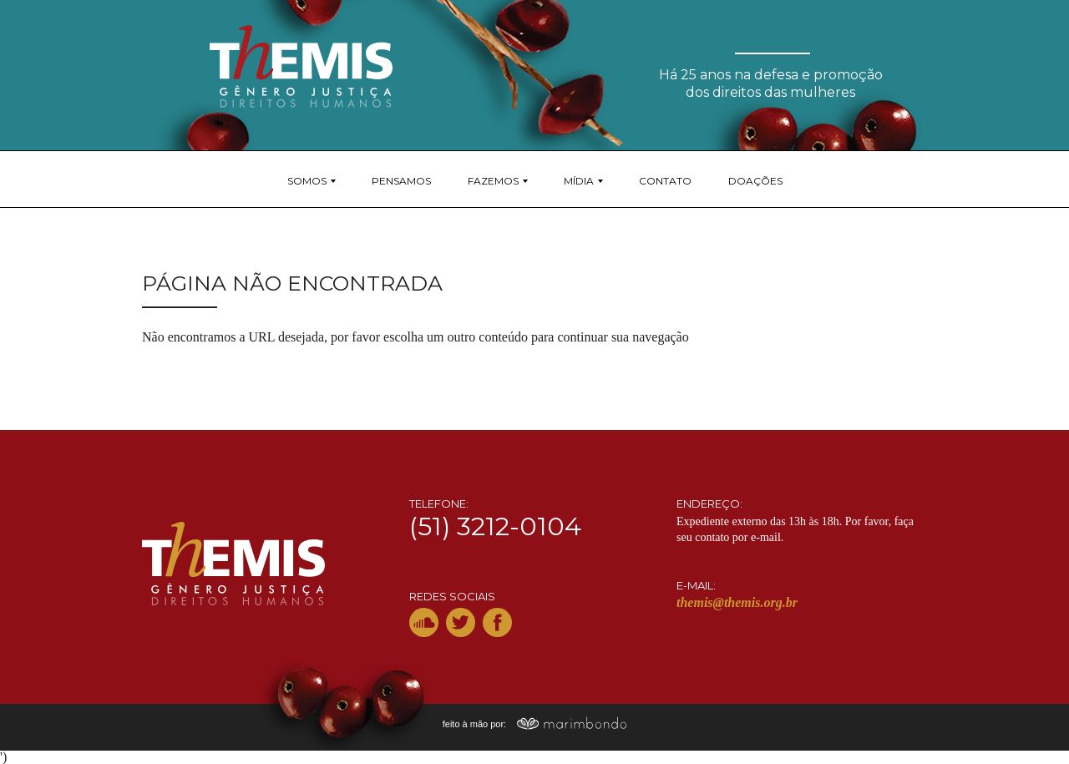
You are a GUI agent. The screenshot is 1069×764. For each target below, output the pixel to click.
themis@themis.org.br (737, 602)
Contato (665, 181)
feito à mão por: (535, 724)
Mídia (579, 181)
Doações (755, 181)
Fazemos (493, 181)
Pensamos (401, 181)
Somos (307, 181)
